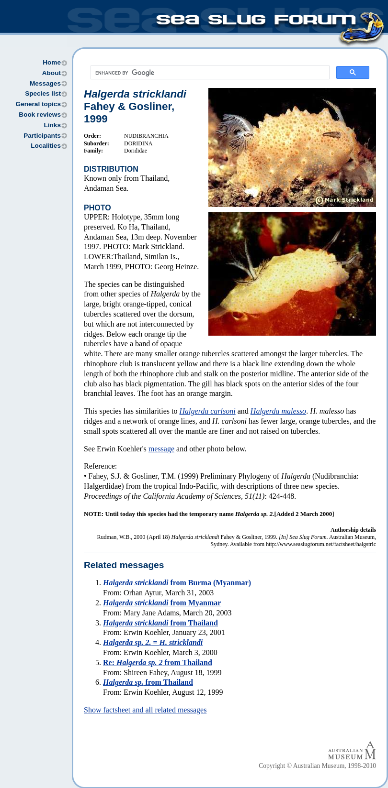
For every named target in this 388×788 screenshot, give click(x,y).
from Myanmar (162, 603)
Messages (45, 83)
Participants (42, 135)
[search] (209, 72)
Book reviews (40, 114)
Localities (46, 145)
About (51, 73)
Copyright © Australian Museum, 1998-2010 (317, 765)
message (161, 449)
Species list (43, 93)
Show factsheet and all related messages (145, 710)
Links (52, 125)
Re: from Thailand (157, 662)
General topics (38, 104)
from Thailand (160, 623)
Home (52, 62)
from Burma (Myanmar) (177, 583)
